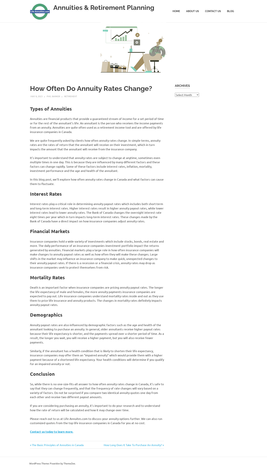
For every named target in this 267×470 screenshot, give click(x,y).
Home (176, 11)
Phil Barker (53, 96)
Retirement (70, 96)
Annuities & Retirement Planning (103, 7)
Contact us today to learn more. (51, 431)
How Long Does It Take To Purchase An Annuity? (133, 445)
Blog (230, 11)
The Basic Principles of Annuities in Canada (58, 445)
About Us (192, 11)
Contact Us (213, 11)
